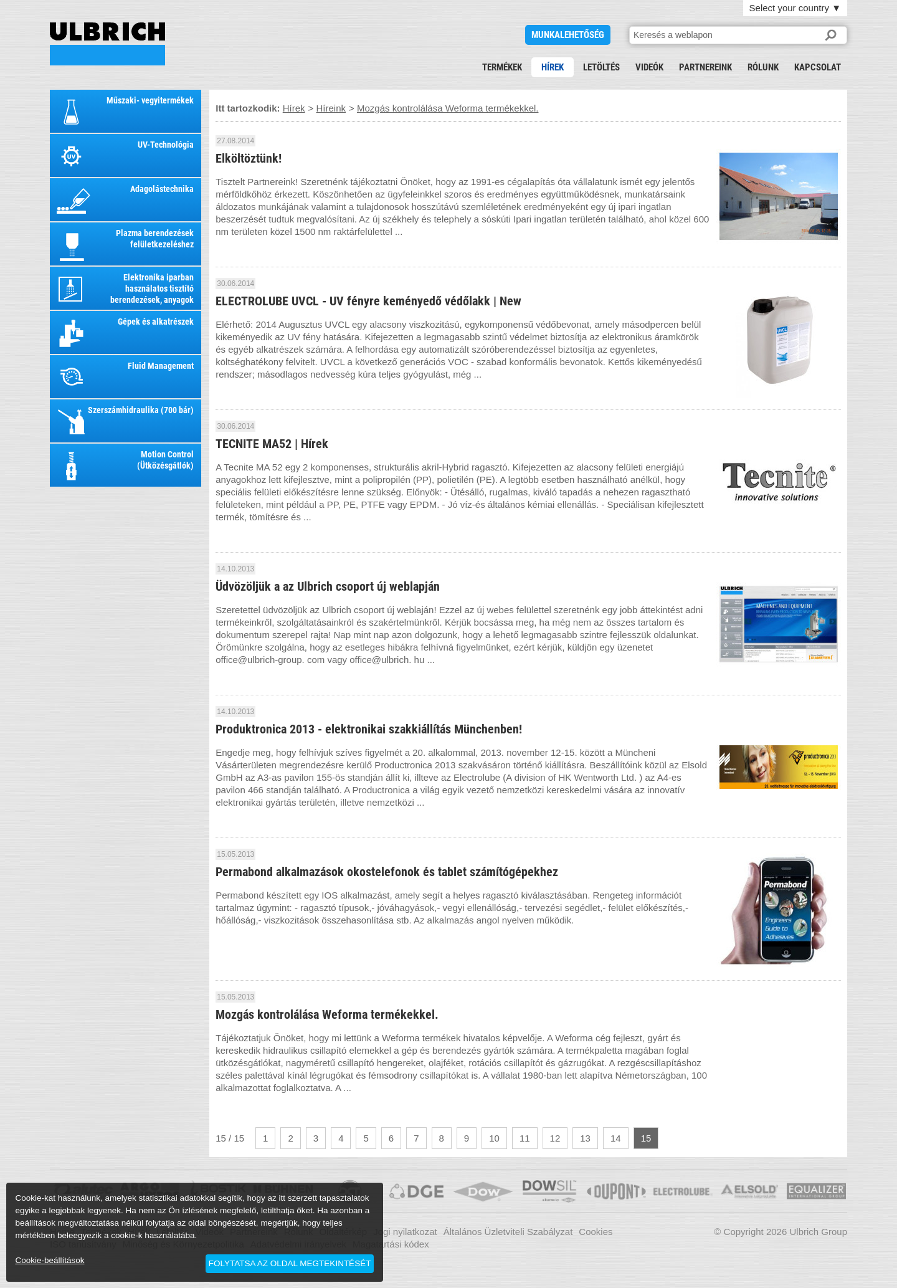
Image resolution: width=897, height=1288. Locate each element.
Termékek (502, 67)
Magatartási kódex (391, 1244)
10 (494, 1138)
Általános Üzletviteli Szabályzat (508, 1231)
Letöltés (601, 67)
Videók (649, 67)
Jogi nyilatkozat (405, 1231)
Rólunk (763, 67)
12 (555, 1138)
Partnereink (705, 67)
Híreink (331, 108)
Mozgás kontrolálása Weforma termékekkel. (107, 43)
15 (646, 1138)
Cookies (595, 1231)
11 (525, 1138)
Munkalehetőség (567, 35)
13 (585, 1138)
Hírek (552, 67)
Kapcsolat (817, 67)
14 (615, 1138)
